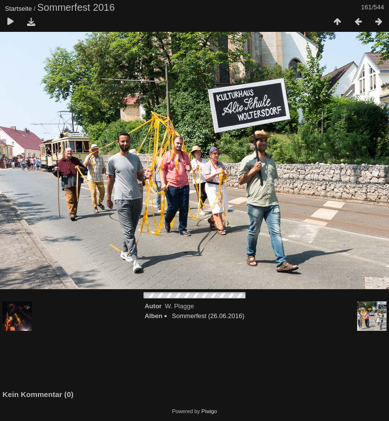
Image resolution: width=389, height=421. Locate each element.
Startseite (18, 8)
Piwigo (209, 411)
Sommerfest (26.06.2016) (208, 316)
